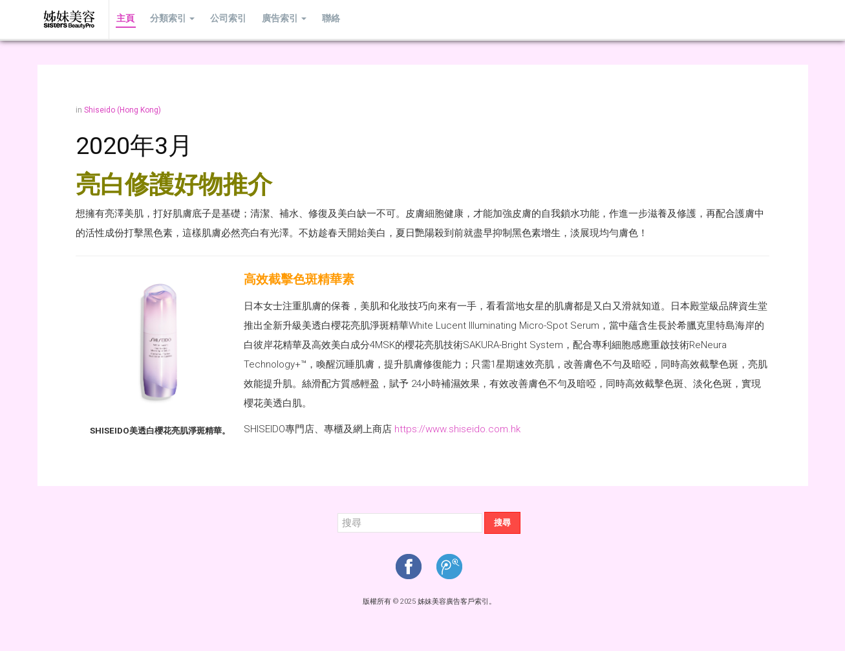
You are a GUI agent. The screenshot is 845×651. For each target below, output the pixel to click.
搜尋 (502, 522)
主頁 (125, 19)
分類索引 (169, 19)
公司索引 (222, 19)
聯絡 (320, 19)
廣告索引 (275, 19)
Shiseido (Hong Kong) (122, 110)
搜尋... (337, 512)
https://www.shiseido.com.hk (457, 429)
